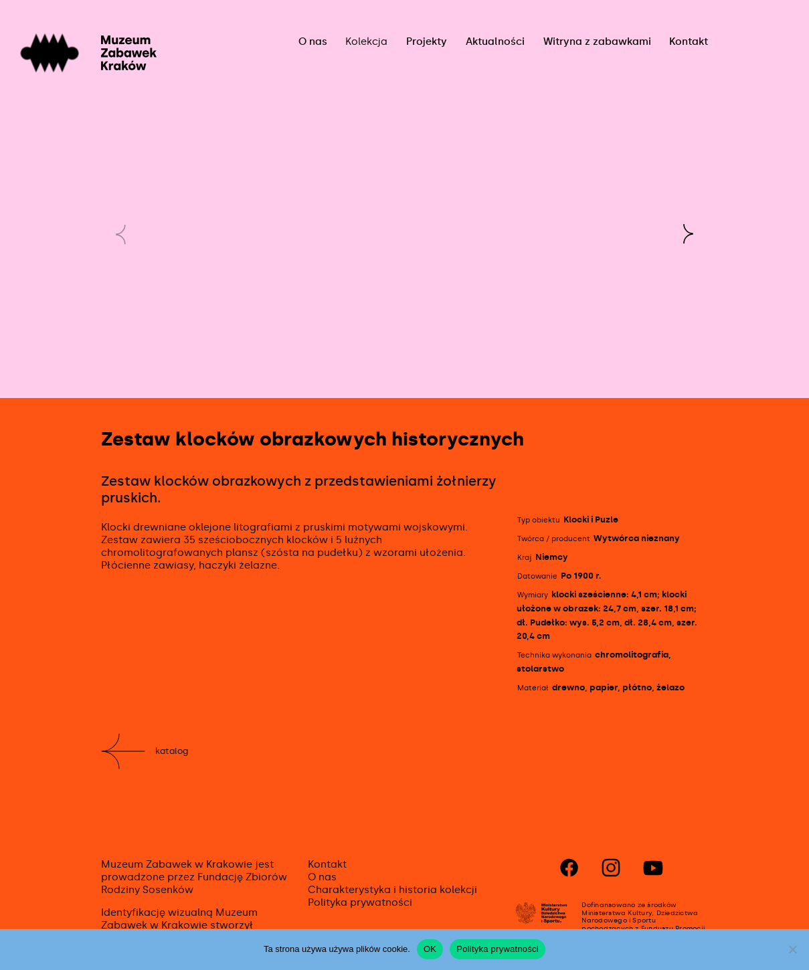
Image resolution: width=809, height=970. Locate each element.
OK (430, 949)
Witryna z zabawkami (597, 41)
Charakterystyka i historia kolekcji (392, 890)
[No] (792, 949)
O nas (312, 41)
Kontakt (688, 41)
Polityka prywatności (360, 902)
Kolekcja (366, 41)
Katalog (171, 751)
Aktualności (495, 41)
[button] (688, 234)
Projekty (426, 41)
